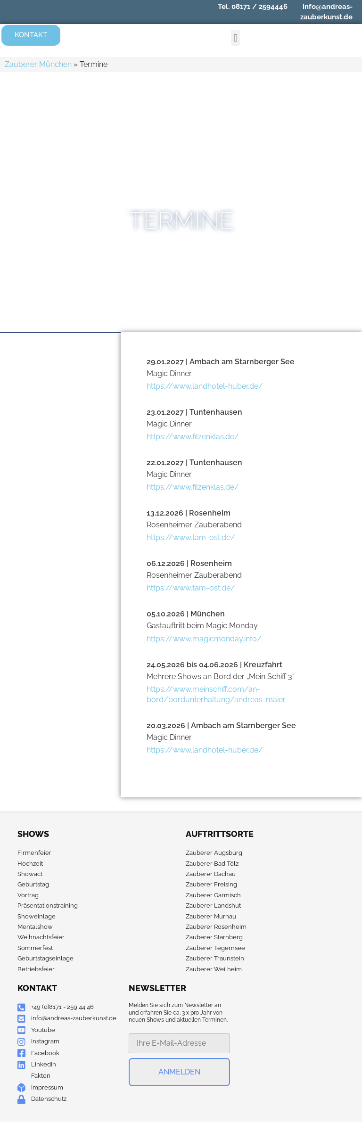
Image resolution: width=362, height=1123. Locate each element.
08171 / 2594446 (259, 6)
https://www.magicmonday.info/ (204, 639)
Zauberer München (38, 64)
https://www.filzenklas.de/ (193, 437)
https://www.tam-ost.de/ (191, 537)
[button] (235, 38)
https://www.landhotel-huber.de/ (205, 386)
